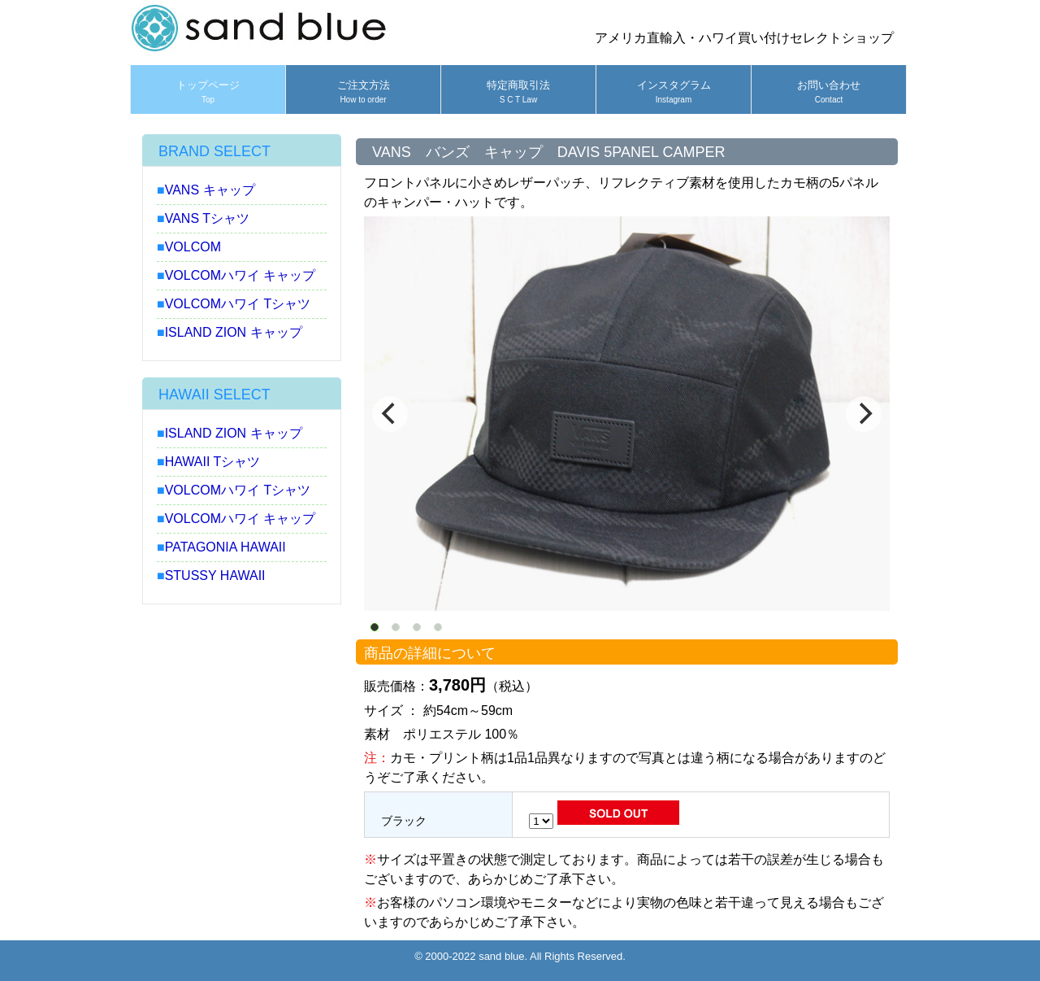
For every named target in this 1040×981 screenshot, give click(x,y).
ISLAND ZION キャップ (233, 332)
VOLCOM (193, 247)
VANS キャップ (210, 190)
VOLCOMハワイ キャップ (240, 275)
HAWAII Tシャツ (213, 462)
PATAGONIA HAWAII (225, 547)
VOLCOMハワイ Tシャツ (238, 304)
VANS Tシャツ (207, 218)
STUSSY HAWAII (215, 575)
